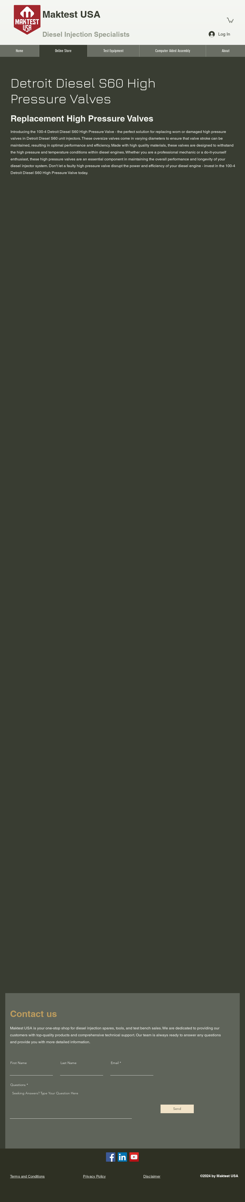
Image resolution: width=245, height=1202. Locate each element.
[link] (230, 20)
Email (115, 1062)
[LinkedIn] (122, 1157)
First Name (18, 1062)
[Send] (177, 1109)
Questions (18, 1084)
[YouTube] (134, 1157)
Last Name (69, 1062)
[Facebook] (110, 1157)
